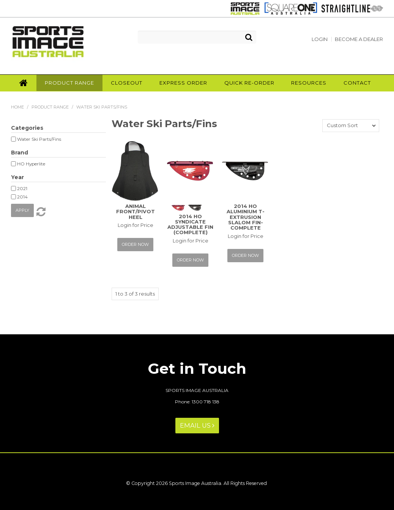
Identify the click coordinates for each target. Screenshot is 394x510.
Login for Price (135, 225)
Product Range (69, 83)
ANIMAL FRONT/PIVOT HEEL (135, 211)
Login (320, 39)
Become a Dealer (359, 39)
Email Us (197, 425)
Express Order (183, 83)
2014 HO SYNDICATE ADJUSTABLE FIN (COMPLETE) (190, 224)
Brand (19, 152)
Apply (22, 210)
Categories (27, 127)
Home (24, 83)
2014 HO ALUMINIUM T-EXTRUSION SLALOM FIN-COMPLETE (246, 217)
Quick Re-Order (249, 83)
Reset (40, 211)
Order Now (135, 244)
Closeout (126, 83)
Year (17, 177)
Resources (308, 83)
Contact (357, 83)
